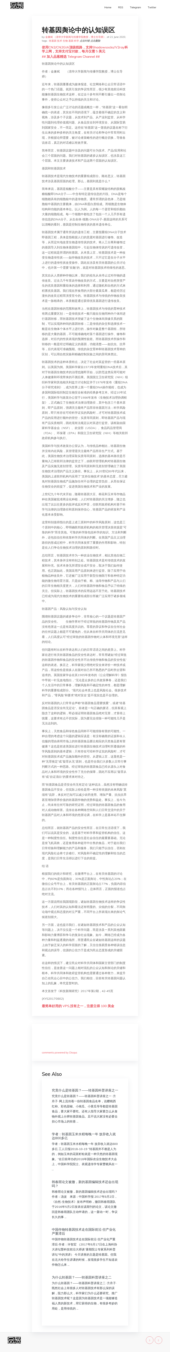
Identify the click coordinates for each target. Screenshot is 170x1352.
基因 (70, 40)
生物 (65, 40)
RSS (120, 7)
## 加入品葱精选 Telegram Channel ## (71, 56)
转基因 (52, 40)
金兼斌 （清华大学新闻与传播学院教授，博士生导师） (75, 37)
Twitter (152, 7)
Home (107, 7)
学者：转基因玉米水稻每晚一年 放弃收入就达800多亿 (84, 1136)
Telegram (135, 7)
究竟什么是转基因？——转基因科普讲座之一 (85, 1090)
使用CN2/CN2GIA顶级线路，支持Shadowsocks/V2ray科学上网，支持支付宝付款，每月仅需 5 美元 (85, 49)
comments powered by (59, 1052)
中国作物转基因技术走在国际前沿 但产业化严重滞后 (84, 1231)
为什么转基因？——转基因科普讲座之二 (82, 1277)
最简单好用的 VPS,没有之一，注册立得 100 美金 (78, 1006)
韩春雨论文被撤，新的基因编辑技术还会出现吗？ (85, 1184)
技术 (59, 40)
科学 (76, 40)
